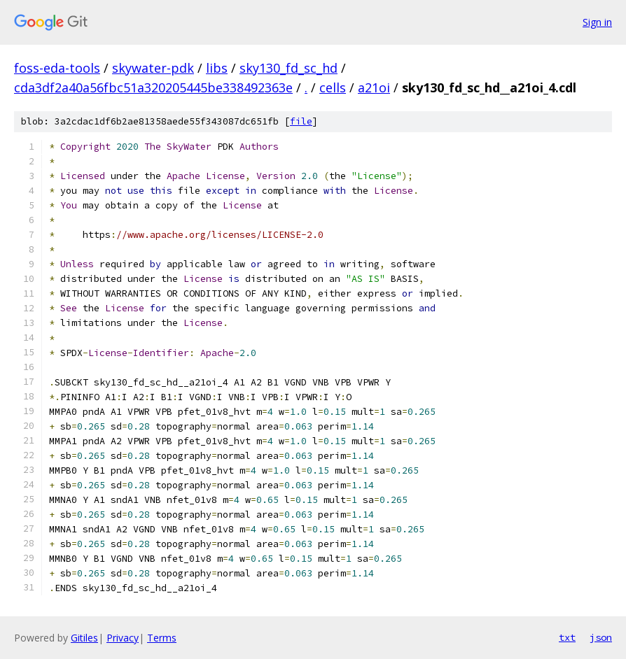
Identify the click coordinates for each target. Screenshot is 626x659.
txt (567, 637)
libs (217, 67)
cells (332, 87)
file (301, 121)
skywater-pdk (153, 67)
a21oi (374, 87)
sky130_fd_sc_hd (288, 67)
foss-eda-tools (57, 67)
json (601, 637)
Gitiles (84, 637)
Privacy (122, 637)
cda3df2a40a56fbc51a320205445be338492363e (153, 87)
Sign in (597, 22)
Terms (161, 637)
